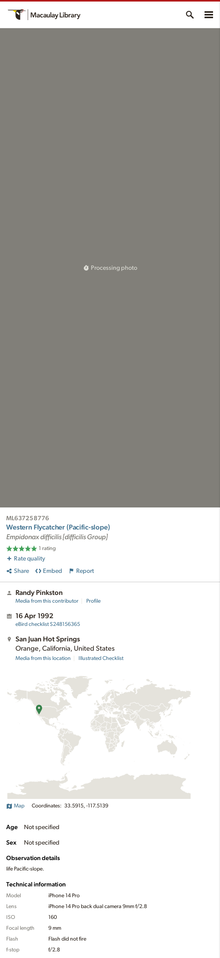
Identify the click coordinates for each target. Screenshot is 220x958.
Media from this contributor (46, 601)
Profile (93, 601)
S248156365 (47, 624)
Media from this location (43, 658)
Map (15, 806)
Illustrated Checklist (100, 658)
